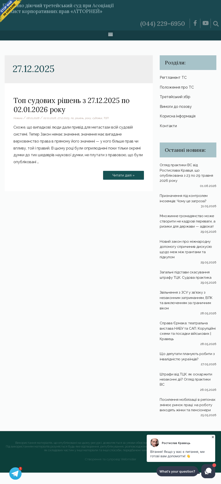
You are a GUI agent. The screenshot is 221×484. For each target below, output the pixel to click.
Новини (18, 118)
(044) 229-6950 (161, 23)
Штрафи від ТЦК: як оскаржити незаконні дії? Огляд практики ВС (188, 385)
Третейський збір (175, 97)
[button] (110, 34)
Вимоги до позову (176, 107)
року (90, 118)
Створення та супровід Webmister (110, 471)
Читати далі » (122, 174)
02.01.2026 (50, 118)
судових (99, 118)
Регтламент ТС (173, 77)
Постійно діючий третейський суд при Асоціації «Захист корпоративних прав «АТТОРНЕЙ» (71, 8)
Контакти (168, 127)
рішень (80, 118)
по (73, 118)
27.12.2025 (64, 118)
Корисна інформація (177, 117)
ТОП (109, 118)
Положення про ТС (177, 87)
